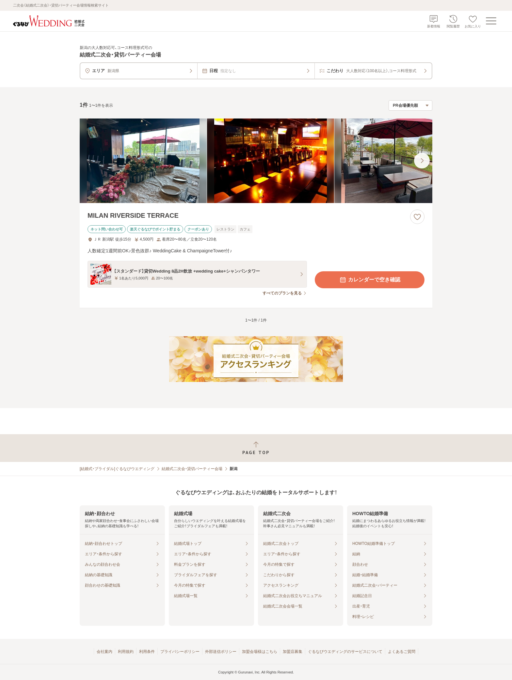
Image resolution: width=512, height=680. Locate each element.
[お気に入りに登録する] (417, 217)
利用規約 (126, 651)
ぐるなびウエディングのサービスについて (345, 651)
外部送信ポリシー (220, 651)
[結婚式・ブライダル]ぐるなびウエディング (117, 469)
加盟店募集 (292, 651)
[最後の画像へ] (422, 160)
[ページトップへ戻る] (256, 448)
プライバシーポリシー (180, 651)
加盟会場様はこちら (259, 651)
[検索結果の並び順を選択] (410, 105)
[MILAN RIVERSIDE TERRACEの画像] (256, 161)
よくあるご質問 (401, 651)
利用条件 (147, 651)
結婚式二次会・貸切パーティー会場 (192, 469)
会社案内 (104, 651)
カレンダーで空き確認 (369, 280)
